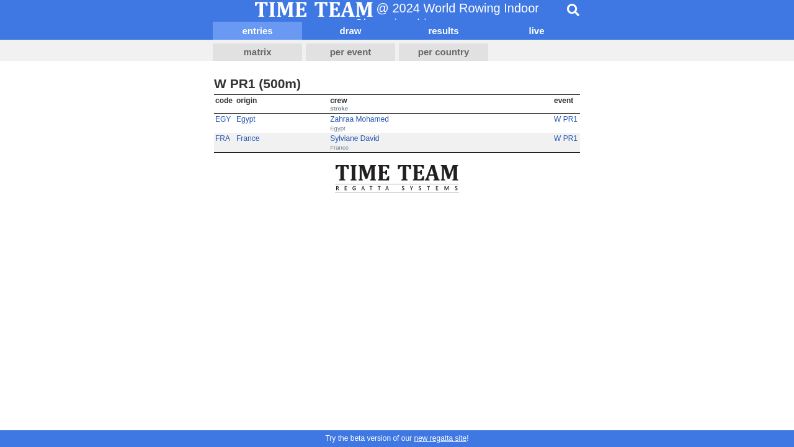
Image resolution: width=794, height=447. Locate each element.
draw (350, 30)
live (536, 30)
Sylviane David (354, 138)
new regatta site (440, 438)
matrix (257, 52)
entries (257, 30)
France (247, 138)
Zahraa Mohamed (359, 119)
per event (351, 52)
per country (444, 52)
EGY (223, 119)
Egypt (246, 119)
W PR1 (566, 119)
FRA (222, 138)
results (443, 30)
